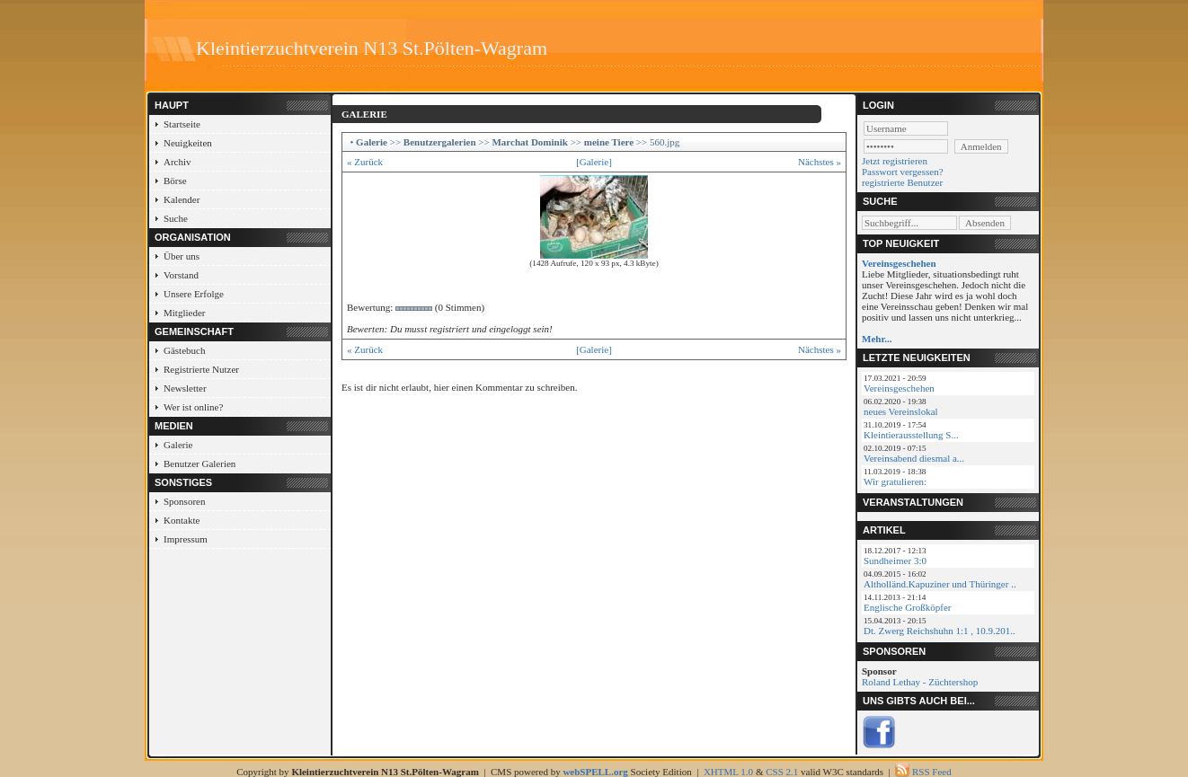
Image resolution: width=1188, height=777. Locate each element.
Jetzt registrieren (894, 160)
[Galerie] (594, 161)
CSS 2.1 (782, 771)
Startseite (182, 124)
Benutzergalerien (439, 142)
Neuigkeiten (188, 142)
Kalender (181, 199)
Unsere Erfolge (194, 293)
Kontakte (181, 520)
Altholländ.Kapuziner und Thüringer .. (940, 583)
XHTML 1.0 (728, 771)
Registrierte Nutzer (201, 369)
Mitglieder (184, 312)
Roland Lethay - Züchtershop (920, 681)
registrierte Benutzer (902, 182)
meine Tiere (609, 142)
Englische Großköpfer (907, 607)
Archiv (177, 161)
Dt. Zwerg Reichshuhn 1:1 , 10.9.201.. (939, 630)
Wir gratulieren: (895, 481)
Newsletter (185, 388)
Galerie (178, 444)
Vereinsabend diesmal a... (914, 458)
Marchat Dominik (529, 142)
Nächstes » (819, 161)
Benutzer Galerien (199, 463)
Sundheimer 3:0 (895, 560)
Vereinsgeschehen (899, 388)
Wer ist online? (193, 407)
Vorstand (181, 274)
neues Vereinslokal (901, 411)
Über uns (181, 256)
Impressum (186, 539)
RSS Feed (932, 771)
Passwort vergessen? (903, 171)
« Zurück (365, 161)
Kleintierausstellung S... (911, 434)
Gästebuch (184, 350)
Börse (175, 180)
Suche (176, 218)
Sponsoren (184, 501)
